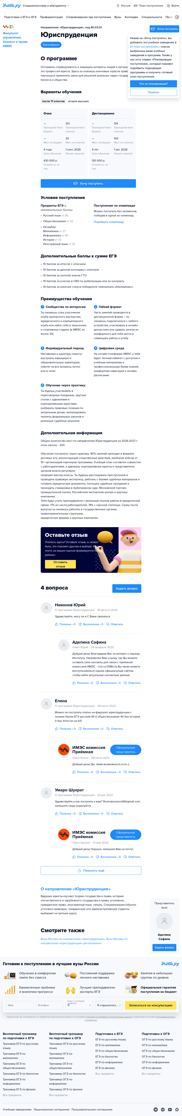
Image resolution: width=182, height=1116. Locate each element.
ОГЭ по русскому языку (157, 1039)
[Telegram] (163, 1109)
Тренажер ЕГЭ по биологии (21, 1074)
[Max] (177, 1109)
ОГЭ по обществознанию (158, 1051)
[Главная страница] (12, 6)
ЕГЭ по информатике (109, 1062)
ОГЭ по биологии (153, 1056)
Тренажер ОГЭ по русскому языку (67, 1046)
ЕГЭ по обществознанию (111, 1051)
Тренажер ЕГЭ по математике (14, 1056)
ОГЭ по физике (152, 1068)
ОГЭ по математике (154, 1045)
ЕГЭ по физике (105, 1068)
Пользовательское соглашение (92, 1109)
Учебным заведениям (17, 1109)
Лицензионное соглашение (51, 1109)
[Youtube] (170, 1109)
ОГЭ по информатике (156, 1062)
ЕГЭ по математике (107, 1045)
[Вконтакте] (156, 1109)
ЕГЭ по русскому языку (110, 1039)
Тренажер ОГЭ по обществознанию (60, 1066)
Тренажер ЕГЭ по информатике (14, 1082)
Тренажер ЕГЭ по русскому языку (20, 1046)
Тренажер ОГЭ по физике (66, 1089)
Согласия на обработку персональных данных (109, 1017)
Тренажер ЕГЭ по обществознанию (14, 1066)
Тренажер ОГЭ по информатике (60, 1082)
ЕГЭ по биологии (106, 1056)
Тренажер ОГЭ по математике (60, 1056)
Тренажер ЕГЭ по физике (19, 1089)
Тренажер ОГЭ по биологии (67, 1074)
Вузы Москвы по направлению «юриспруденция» (73, 939)
